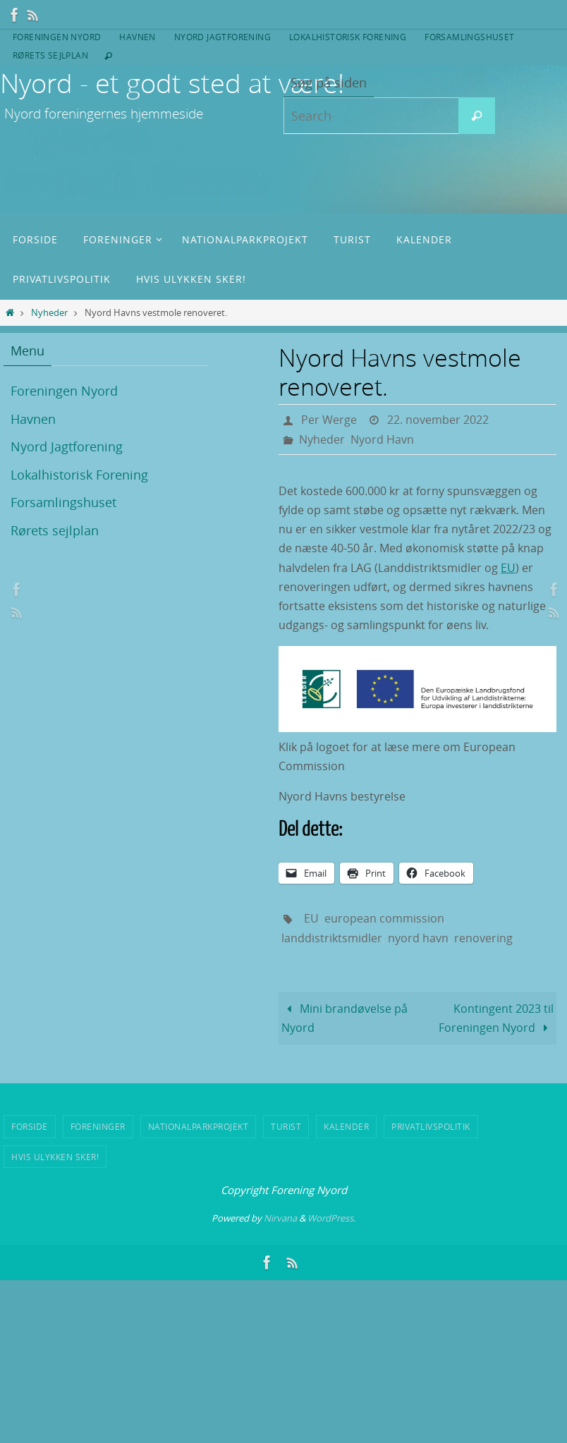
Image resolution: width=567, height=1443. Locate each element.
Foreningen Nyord (57, 36)
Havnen (137, 36)
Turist (286, 1126)
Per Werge (329, 419)
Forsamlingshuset (469, 36)
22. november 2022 (438, 419)
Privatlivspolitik (430, 1126)
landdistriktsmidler (331, 938)
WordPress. (331, 1218)
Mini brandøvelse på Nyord (344, 1018)
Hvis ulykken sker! (55, 1156)
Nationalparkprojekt (198, 1126)
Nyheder (49, 313)
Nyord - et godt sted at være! (172, 83)
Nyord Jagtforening (222, 36)
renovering (483, 938)
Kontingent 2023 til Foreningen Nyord (496, 1018)
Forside (29, 1126)
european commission (384, 918)
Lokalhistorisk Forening (347, 36)
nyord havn (418, 938)
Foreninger (98, 1126)
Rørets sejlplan (50, 55)
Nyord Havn (382, 439)
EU (508, 568)
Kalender (346, 1126)
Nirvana (280, 1218)
